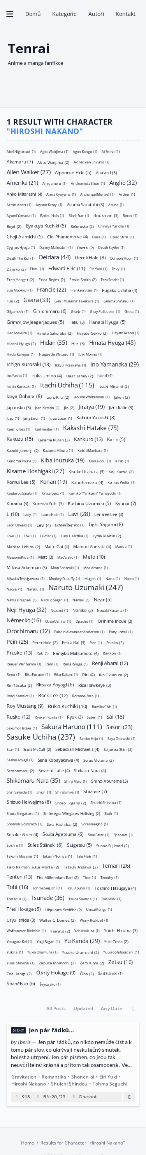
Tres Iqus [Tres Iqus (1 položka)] (16, 898)
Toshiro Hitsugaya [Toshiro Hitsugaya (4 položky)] (115, 887)
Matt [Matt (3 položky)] (45, 556)
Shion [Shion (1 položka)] (44, 792)
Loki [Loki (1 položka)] (29, 535)
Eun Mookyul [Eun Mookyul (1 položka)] (20, 290)
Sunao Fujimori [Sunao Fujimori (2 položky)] (112, 845)
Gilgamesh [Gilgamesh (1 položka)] (17, 311)
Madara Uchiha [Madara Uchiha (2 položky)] (23, 546)
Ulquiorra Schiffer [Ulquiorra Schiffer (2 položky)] (63, 909)
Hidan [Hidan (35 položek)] (53, 342)
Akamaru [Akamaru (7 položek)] (20, 161)
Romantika (54, 1076)
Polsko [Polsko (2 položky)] (115, 642)
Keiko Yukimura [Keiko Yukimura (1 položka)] (22, 461)
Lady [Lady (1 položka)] (30, 514)
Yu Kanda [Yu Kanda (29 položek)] (82, 940)
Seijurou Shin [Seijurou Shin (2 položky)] (118, 749)
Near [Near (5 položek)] (102, 599)
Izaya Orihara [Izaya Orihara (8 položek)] (24, 396)
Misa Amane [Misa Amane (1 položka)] (95, 568)
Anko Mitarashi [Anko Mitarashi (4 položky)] (24, 193)
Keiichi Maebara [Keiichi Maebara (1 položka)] (92, 450)
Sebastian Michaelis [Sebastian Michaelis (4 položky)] (77, 748)
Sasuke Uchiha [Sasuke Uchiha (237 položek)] (41, 737)
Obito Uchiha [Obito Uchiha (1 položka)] (58, 621)
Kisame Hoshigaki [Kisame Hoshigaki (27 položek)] (35, 470)
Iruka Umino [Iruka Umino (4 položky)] (47, 375)
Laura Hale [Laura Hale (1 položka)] (52, 514)
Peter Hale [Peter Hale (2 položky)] (44, 642)
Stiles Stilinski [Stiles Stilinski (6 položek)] (45, 845)
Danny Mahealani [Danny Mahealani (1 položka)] (56, 247)
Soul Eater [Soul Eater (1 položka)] (98, 834)
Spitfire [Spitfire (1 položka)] (15, 845)
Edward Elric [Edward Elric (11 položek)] (66, 268)
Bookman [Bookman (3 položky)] (105, 215)
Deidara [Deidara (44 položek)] (54, 256)
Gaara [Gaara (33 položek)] (36, 299)
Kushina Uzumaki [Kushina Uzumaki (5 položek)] (89, 503)
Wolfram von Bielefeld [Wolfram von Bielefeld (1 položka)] (26, 931)
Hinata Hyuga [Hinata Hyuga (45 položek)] (112, 342)
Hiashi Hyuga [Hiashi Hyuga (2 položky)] (21, 343)
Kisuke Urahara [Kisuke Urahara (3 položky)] (86, 471)
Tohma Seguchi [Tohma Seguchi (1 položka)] (47, 888)
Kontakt (125, 13)
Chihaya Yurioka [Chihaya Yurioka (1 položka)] (113, 226)
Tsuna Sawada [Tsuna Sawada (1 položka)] (83, 898)
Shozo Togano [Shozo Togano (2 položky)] (70, 802)
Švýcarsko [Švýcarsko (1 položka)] (49, 984)
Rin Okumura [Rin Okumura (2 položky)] (113, 674)
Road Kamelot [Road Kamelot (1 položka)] (20, 696)
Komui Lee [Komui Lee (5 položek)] (21, 482)
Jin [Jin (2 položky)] (69, 407)
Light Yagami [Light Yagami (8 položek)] (106, 524)
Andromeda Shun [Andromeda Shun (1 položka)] (88, 183)
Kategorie (64, 13)
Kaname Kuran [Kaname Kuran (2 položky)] (53, 439)
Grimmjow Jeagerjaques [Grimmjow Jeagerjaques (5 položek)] (35, 322)
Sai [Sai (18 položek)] (115, 716)
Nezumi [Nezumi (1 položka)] (59, 610)
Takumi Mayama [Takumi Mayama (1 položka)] (22, 856)
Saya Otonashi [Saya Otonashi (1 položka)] (121, 738)
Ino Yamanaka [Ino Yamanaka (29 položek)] (114, 363)
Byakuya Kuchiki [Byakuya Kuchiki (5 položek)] (45, 226)
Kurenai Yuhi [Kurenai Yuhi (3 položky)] (47, 503)
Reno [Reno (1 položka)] (13, 674)
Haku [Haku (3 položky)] (76, 322)
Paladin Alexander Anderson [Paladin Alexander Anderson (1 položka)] (79, 632)
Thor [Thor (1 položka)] (89, 877)
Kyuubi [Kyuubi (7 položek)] (125, 503)
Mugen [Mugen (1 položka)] (92, 578)
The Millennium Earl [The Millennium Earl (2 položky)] (58, 877)
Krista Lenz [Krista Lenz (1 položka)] (53, 493)
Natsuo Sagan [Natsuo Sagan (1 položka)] (54, 599)
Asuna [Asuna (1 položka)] (116, 205)
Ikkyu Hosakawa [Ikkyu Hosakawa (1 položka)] (70, 365)
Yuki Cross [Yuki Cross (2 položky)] (116, 941)
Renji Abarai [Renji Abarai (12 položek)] (110, 663)
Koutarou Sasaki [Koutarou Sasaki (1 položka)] (22, 493)
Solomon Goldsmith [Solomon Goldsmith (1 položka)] (24, 824)
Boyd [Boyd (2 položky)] (14, 226)
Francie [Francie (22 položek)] (51, 289)
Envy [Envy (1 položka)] (118, 269)
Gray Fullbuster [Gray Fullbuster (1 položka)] (105, 311)
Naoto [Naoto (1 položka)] (131, 578)
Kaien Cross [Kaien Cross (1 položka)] (18, 429)
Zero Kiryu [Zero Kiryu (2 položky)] (92, 962)
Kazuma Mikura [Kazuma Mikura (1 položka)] (58, 450)
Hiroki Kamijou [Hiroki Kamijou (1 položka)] (21, 354)
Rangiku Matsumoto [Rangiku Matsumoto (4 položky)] (76, 652)
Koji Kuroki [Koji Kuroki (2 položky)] (121, 471)
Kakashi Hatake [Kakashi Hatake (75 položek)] (91, 427)
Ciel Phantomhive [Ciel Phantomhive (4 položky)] (67, 236)
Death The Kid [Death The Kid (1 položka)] (20, 258)
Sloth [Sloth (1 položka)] (111, 813)
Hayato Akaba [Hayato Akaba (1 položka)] (125, 333)
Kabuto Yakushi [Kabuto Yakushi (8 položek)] (95, 417)
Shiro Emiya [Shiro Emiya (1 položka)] (67, 792)
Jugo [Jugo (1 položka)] (13, 418)
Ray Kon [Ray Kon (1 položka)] (112, 653)
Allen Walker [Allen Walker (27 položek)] (28, 171)
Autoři (96, 13)
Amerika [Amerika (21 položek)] (22, 182)
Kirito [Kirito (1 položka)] (122, 461)
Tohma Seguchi (110, 1083)
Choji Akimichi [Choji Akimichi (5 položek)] (25, 236)
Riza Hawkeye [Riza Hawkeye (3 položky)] (94, 685)
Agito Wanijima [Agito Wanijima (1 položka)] (54, 151)
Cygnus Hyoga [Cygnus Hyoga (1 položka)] (21, 247)
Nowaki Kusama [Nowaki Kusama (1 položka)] (112, 610)
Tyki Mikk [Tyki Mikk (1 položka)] (111, 898)
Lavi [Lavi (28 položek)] (79, 513)
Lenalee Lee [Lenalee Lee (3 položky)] (108, 514)
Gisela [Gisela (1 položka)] (78, 311)
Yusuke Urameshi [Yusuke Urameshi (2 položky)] (80, 952)
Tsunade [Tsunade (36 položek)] (47, 897)
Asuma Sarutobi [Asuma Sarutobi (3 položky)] (85, 204)
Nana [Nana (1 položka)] (113, 578)
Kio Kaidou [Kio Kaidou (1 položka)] (100, 461)
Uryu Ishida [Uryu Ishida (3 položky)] (21, 919)
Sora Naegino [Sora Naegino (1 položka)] (94, 824)
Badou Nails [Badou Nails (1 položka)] (52, 215)
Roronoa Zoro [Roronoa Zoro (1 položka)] (85, 696)
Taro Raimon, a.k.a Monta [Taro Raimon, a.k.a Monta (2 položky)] (33, 866)
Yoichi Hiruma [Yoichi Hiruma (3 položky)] (120, 930)
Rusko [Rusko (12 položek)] (18, 716)
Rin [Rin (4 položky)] (88, 674)
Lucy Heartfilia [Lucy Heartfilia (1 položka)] (74, 535)
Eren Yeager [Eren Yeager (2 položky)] (20, 279)
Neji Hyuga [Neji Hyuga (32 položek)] (26, 609)
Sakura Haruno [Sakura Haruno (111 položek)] (71, 726)
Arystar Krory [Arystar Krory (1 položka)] (49, 205)
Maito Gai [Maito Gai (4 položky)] (56, 546)
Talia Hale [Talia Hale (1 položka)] (86, 856)
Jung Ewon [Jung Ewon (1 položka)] (34, 418)
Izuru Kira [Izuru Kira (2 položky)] (57, 396)
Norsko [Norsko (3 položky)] (82, 610)
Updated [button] (83, 1008)
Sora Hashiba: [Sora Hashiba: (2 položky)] (62, 824)
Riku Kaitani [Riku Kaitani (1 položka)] (66, 674)
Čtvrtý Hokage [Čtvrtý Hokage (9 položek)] (55, 973)
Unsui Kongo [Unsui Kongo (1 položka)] (99, 909)
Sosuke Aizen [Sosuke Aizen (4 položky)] (22, 834)
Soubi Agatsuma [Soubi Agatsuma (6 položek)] (63, 834)
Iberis (24, 1042)
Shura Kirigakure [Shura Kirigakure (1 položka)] (23, 813)
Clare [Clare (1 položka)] (99, 236)
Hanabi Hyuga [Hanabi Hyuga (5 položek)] (107, 322)
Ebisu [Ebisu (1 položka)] (37, 269)
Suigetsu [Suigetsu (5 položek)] (79, 845)
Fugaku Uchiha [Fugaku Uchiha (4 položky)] (119, 289)
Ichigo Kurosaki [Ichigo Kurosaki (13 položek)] (29, 364)
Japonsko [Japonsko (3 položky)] (18, 407)
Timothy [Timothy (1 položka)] (109, 877)
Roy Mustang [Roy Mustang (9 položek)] (25, 706)
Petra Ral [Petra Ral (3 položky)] (73, 642)
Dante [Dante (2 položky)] (85, 247)
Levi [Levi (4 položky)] (43, 524)
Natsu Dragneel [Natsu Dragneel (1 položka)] (22, 599)
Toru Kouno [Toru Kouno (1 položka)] (78, 888)
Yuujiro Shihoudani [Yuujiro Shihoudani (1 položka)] (121, 952)
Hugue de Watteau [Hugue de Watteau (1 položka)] (56, 354)
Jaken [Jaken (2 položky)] (121, 396)
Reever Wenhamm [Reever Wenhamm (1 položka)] (24, 664)
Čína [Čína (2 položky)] (86, 973)
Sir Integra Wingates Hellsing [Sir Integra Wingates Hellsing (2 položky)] (71, 813)
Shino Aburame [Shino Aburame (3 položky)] (109, 780)
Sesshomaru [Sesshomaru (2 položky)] (20, 770)
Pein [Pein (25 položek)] (17, 641)
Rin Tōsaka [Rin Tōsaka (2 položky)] (19, 685)
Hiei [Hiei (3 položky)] (77, 343)
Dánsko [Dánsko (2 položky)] (16, 268)
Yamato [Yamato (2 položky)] (60, 930)
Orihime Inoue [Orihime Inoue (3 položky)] (115, 621)
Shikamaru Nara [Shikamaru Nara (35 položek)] (33, 779)
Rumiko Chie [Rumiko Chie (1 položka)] (104, 706)
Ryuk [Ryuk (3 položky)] (75, 716)
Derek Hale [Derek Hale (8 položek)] (90, 257)
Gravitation (24, 1076)
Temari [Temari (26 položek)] (116, 865)
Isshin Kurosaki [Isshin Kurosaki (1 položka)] (21, 386)
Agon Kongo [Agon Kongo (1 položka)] (85, 151)
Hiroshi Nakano (28, 1083)
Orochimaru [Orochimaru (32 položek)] (28, 630)
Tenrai (29, 48)
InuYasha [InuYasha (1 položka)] (17, 375)
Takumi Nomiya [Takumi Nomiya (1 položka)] (57, 856)
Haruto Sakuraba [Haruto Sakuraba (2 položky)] (54, 332)
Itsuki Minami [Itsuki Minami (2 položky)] (113, 386)
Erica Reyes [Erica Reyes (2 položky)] (52, 279)
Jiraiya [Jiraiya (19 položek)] (91, 406)
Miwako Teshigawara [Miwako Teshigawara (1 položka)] (25, 578)
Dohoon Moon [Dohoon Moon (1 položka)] (124, 258)
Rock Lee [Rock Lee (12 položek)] (53, 695)
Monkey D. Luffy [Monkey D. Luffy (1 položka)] (64, 578)
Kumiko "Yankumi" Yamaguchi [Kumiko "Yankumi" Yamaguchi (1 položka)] (95, 493)
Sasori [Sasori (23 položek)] (119, 726)
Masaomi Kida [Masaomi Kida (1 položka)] (20, 557)
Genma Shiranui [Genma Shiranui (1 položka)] (119, 301)
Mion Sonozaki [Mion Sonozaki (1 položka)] (65, 568)
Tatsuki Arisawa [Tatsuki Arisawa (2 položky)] (80, 866)
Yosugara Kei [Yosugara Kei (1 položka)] (19, 941)
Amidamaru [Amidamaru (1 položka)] (54, 183)
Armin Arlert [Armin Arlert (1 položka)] (19, 205)
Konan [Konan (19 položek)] (53, 481)
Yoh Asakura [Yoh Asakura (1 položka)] (87, 931)
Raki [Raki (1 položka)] (43, 653)
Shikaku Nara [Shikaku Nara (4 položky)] (90, 770)
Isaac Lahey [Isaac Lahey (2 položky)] (79, 375)
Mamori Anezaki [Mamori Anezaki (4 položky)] (92, 546)
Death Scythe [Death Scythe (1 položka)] (111, 247)
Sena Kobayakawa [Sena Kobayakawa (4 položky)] (58, 759)
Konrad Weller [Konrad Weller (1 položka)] (121, 482)
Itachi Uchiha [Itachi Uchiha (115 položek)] (67, 385)
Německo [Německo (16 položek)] (23, 620)
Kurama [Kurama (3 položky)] (17, 503)
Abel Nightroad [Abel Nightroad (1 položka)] (21, 151)
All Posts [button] (56, 1008)
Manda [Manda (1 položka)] (123, 546)
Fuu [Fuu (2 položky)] (13, 300)
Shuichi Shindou (69, 1083)
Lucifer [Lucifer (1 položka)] (48, 535)
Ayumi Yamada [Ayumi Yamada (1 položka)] (21, 215)
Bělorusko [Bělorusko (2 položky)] (82, 226)
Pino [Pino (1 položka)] (96, 642)
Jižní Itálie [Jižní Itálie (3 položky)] (121, 407)
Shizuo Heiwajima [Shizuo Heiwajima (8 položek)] (29, 802)
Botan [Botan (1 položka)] (130, 215)
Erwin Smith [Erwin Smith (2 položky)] (83, 279)
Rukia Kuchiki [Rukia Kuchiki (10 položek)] (67, 706)
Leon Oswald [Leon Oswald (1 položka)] (19, 525)
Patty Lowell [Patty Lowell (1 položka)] (121, 632)
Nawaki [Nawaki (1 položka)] (81, 599)
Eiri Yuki (108, 1076)
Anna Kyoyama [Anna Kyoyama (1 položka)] (61, 194)
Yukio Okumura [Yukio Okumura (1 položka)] (42, 952)
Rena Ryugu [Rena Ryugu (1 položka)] (75, 664)
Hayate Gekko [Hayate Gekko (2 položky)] (92, 332)
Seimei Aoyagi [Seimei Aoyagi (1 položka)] (20, 760)
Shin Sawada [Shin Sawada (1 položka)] (19, 792)
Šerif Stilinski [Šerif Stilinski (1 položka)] (110, 973)
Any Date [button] (111, 1008)
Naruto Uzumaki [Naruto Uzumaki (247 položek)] (85, 587)
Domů (32, 13)
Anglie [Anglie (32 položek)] (123, 182)
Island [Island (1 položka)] (105, 375)
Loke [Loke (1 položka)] (13, 535)
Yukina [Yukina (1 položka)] (15, 952)
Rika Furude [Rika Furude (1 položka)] (37, 674)
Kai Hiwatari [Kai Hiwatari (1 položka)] (47, 429)
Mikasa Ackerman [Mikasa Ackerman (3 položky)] (27, 567)
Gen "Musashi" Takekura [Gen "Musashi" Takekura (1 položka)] (77, 301)
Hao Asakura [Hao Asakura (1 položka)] (19, 333)
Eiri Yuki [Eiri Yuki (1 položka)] (98, 269)
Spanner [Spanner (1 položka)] (123, 834)
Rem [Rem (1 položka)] (52, 664)
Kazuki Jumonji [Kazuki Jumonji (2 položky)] (23, 450)
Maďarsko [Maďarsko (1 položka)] (67, 557)
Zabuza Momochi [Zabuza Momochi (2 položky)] (57, 962)
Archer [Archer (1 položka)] (127, 194)
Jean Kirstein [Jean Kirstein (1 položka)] (47, 407)
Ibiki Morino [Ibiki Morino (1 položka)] (90, 354)
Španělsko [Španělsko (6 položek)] (21, 984)
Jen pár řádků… (51, 1030)
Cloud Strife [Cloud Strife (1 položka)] (122, 236)
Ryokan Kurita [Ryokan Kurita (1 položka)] (48, 717)
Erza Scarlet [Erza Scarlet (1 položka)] (112, 279)
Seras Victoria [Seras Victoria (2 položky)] (98, 759)
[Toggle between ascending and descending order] (133, 1009)
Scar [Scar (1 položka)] (13, 749)
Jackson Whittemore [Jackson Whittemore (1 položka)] (91, 397)
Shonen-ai (82, 1076)
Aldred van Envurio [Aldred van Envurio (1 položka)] (91, 162)
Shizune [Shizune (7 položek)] (95, 791)
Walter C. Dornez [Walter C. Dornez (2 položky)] (57, 919)
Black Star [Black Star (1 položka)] (79, 215)
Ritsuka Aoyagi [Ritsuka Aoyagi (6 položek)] (55, 685)
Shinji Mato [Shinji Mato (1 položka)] (75, 781)
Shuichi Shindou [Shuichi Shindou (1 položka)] (105, 803)
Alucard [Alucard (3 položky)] (106, 172)
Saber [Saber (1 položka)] (94, 717)
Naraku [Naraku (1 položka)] (35, 589)
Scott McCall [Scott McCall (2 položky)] (37, 749)
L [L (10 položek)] (13, 514)
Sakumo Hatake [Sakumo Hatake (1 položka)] (22, 728)
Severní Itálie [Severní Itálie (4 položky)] (54, 770)
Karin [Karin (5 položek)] (116, 439)
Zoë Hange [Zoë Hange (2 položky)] (19, 973)
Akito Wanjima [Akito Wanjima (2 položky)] (53, 162)
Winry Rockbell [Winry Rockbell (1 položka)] (94, 920)
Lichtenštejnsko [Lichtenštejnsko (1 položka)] (69, 525)
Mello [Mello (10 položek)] (94, 556)
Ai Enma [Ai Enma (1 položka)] (111, 151)
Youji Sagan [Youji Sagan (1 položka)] (48, 941)
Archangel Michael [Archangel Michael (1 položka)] (97, 194)
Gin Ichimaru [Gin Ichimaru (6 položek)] (50, 311)
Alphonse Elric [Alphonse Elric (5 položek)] (73, 172)
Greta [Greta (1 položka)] (132, 311)
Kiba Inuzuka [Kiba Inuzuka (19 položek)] (62, 460)
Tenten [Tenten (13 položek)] (19, 876)
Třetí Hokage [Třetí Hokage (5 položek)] (24, 909)
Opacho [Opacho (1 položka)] (84, 621)
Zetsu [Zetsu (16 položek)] (120, 962)
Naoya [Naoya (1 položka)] (14, 589)
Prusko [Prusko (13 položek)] (19, 652)
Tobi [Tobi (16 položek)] (17, 887)
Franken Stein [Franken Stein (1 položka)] (84, 290)
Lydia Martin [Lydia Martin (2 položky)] (107, 535)
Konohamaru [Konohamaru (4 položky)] (87, 482)
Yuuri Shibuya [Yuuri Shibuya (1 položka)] (20, 962)
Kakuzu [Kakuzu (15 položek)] (20, 439)
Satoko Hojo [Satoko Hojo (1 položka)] (91, 738)
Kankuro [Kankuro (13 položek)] (88, 439)
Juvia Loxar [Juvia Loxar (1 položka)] (60, 418)
